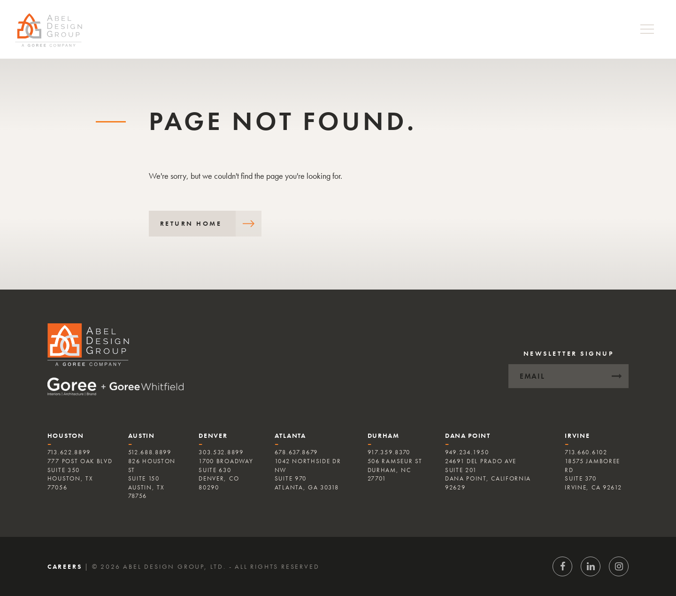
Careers (64, 566)
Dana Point (468, 435)
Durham (383, 435)
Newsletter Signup (568, 353)
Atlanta (290, 435)
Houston (65, 435)
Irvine (577, 435)
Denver (213, 435)
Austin (141, 435)
